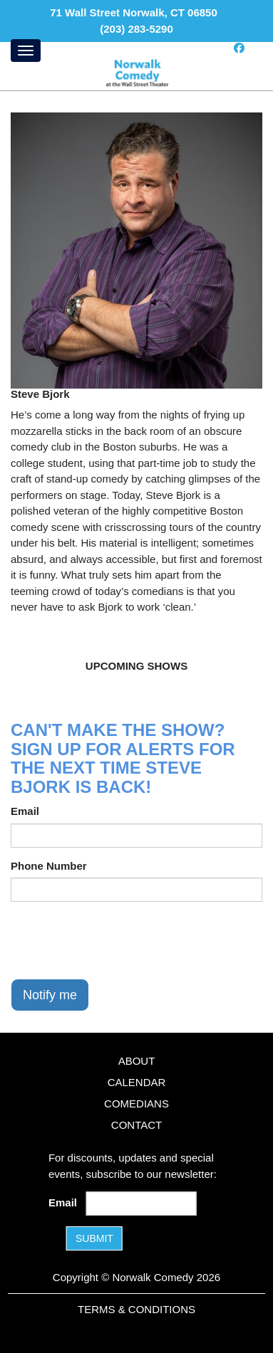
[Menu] (26, 50)
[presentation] (119, 940)
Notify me (50, 995)
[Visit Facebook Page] (239, 48)
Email (25, 811)
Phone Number (49, 866)
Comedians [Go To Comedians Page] (136, 1103)
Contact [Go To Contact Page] (136, 1125)
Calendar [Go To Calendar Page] (137, 1082)
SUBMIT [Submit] (94, 1238)
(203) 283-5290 (136, 29)
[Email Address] (141, 1203)
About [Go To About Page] (136, 1061)
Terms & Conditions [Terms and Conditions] (136, 1309)
